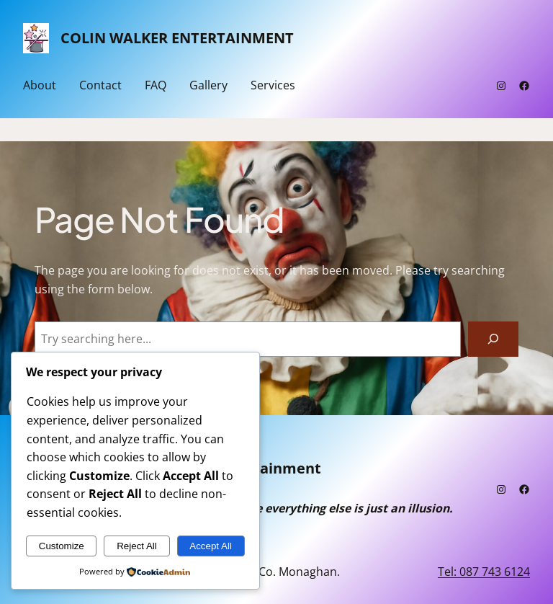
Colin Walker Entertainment (177, 38)
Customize (61, 546)
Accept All (210, 546)
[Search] (493, 339)
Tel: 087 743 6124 (484, 571)
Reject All (137, 546)
